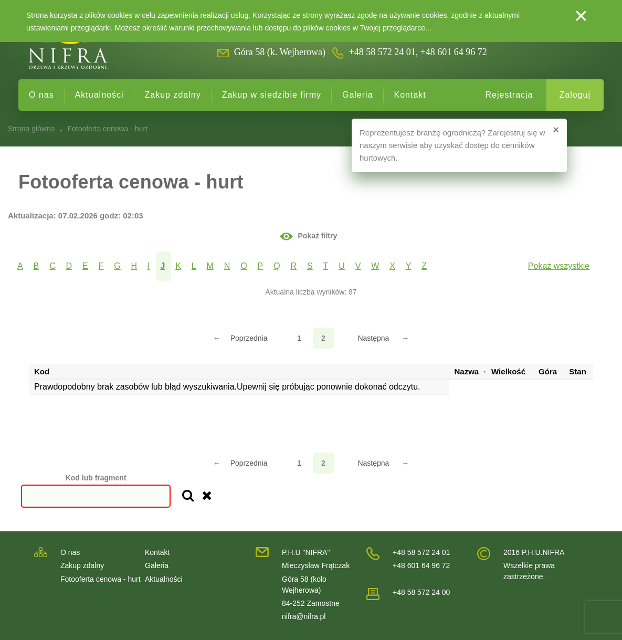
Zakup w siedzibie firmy (271, 94)
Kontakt (410, 94)
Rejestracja (509, 94)
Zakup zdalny (173, 94)
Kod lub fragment (96, 478)
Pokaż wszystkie (558, 265)
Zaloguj (575, 94)
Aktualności (99, 94)
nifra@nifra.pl (303, 616)
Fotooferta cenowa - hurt (100, 579)
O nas (41, 94)
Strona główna (31, 128)
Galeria (357, 94)
